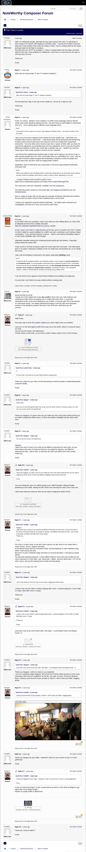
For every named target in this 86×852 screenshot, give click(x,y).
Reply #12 (18, 572)
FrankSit (7, 38)
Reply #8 (17, 395)
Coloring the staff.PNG (28, 504)
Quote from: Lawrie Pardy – (28, 368)
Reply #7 (17, 363)
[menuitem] (80, 25)
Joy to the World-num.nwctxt (28, 347)
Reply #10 (21, 465)
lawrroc (7, 291)
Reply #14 (18, 660)
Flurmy (7, 70)
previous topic (70, 33)
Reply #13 (21, 606)
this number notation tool (40, 322)
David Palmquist (6, 118)
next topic (79, 33)
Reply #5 (17, 291)
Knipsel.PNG (28, 644)
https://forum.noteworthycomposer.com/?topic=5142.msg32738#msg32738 (41, 181)
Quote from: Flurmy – (26, 92)
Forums (13, 19)
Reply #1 (17, 70)
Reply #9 (17, 431)
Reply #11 (18, 520)
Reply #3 (17, 117)
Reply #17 (21, 771)
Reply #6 (21, 315)
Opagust (7, 315)
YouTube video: (21, 702)
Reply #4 (17, 216)
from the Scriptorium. (57, 186)
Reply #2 (17, 87)
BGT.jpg (28, 807)
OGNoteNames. (20, 192)
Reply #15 (18, 688)
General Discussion (26, 19)
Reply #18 (18, 827)
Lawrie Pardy (7, 216)
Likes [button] (80, 744)
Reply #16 (18, 754)
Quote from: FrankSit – (26, 470)
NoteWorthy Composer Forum (28, 13)
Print (80, 25)
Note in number (43, 19)
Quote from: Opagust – (26, 400)
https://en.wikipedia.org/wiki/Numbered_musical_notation (35, 226)
